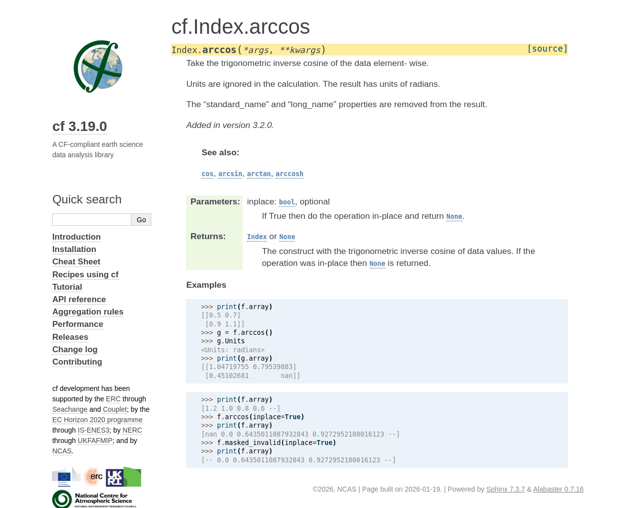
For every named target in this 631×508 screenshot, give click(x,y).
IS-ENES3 (94, 430)
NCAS (61, 451)
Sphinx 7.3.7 (505, 489)
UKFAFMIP (95, 440)
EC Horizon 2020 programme (97, 420)
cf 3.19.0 (79, 126)
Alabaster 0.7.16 (558, 489)
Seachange (69, 409)
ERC (113, 399)
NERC (132, 430)
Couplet (114, 409)
